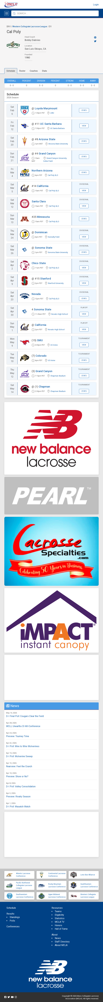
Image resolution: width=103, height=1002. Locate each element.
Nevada (36, 294)
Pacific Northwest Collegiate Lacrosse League (24, 885)
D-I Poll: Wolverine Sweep (19, 756)
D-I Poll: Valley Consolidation (21, 786)
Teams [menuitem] (58, 911)
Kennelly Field (53, 237)
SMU (40, 340)
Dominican (41, 232)
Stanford (45, 278)
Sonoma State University (58, 252)
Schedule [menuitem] (11, 908)
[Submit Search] (14, 13)
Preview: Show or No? (17, 776)
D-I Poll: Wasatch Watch (18, 806)
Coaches (34, 71)
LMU (52, 113)
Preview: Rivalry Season (18, 796)
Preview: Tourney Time (17, 736)
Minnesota (43, 216)
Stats (44, 71)
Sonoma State (43, 247)
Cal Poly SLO (53, 175)
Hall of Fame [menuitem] (61, 928)
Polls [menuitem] (12, 920)
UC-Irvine (54, 345)
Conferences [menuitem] (13, 926)
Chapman (44, 386)
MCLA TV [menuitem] (59, 921)
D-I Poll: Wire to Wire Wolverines (22, 746)
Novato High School (59, 314)
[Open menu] (6, 13)
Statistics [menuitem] (59, 918)
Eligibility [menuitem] (59, 914)
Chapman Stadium (58, 376)
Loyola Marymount (46, 108)
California (42, 186)
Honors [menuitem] (58, 925)
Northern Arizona (42, 170)
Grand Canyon (47, 153)
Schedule (11, 71)
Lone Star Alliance (87, 875)
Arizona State (47, 139)
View (84, 126)
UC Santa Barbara (51, 123)
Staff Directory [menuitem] (62, 941)
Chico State (39, 263)
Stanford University (56, 283)
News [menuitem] (58, 938)
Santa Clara (39, 201)
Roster (22, 71)
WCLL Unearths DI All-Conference (23, 726)
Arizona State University (58, 144)
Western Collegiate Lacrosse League (29, 26)
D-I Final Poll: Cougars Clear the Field (25, 716)
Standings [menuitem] (15, 917)
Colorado (41, 355)
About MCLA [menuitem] (61, 945)
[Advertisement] (51, 677)
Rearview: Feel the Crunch (19, 766)
